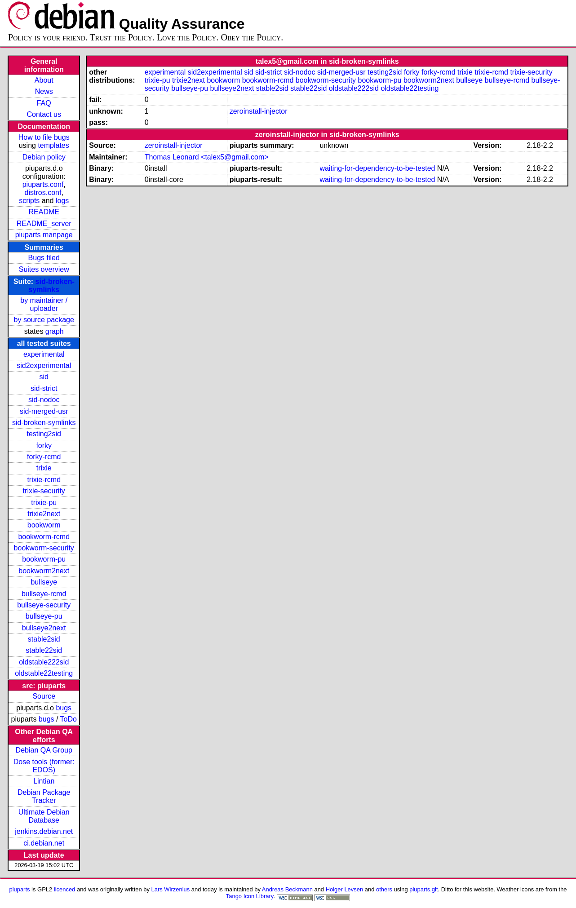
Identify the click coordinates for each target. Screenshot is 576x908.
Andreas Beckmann (287, 889)
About (44, 80)
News (44, 91)
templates (53, 145)
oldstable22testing (44, 673)
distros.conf (43, 192)
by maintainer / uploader (43, 304)
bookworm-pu (44, 559)
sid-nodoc (43, 399)
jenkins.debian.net (44, 831)
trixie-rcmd (44, 479)
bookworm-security (44, 548)
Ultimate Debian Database (44, 816)
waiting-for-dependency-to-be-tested (377, 168)
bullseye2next (44, 628)
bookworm (44, 525)
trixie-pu (44, 502)
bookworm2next (43, 571)
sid (44, 377)
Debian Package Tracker (44, 796)
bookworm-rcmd (44, 536)
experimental (44, 354)
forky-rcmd (44, 457)
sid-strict (44, 388)
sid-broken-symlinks (51, 285)
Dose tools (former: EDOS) (44, 766)
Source (43, 696)
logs (62, 200)
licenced (64, 889)
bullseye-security (44, 605)
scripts (29, 200)
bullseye (44, 582)
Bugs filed (44, 257)
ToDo (68, 719)
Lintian (43, 781)
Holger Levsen (344, 889)
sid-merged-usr (44, 411)
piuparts (19, 889)
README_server (44, 223)
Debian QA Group (44, 750)
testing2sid (44, 434)
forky (44, 445)
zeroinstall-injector (259, 111)
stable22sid (44, 650)
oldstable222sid (44, 662)
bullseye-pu (44, 616)
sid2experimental (44, 365)
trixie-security (44, 491)
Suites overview (44, 269)
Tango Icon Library (250, 896)
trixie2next (43, 514)
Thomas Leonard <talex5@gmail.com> (207, 157)
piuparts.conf (43, 184)
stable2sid (44, 639)
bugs (63, 708)
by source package (44, 319)
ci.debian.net (43, 843)
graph (54, 331)
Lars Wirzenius (170, 889)
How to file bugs (44, 137)
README (44, 212)
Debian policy (44, 157)
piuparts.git (423, 889)
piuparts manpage (44, 235)
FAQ (44, 103)
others (384, 889)
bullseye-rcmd (44, 594)
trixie (44, 468)
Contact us (44, 114)
